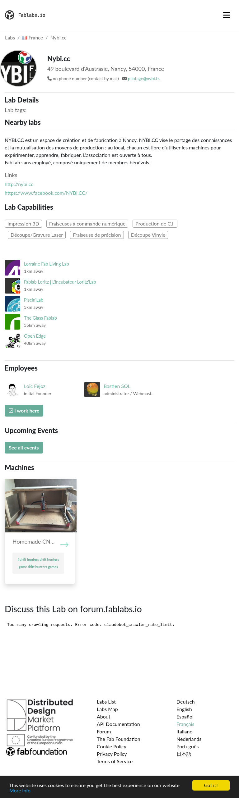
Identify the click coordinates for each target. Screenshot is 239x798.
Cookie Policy (111, 746)
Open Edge (35, 336)
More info (19, 791)
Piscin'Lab (33, 300)
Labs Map (107, 709)
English (184, 709)
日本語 (183, 754)
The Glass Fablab (40, 318)
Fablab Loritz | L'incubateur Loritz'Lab (60, 282)
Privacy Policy (112, 754)
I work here (24, 410)
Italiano (184, 731)
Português (187, 746)
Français (185, 724)
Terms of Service (115, 761)
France (32, 37)
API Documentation (118, 724)
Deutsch (185, 702)
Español (185, 716)
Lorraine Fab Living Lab (46, 264)
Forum (104, 731)
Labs (10, 37)
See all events (24, 447)
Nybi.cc (58, 37)
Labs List (106, 702)
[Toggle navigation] (226, 15)
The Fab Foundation (118, 739)
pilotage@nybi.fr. (144, 78)
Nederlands (188, 739)
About (103, 716)
